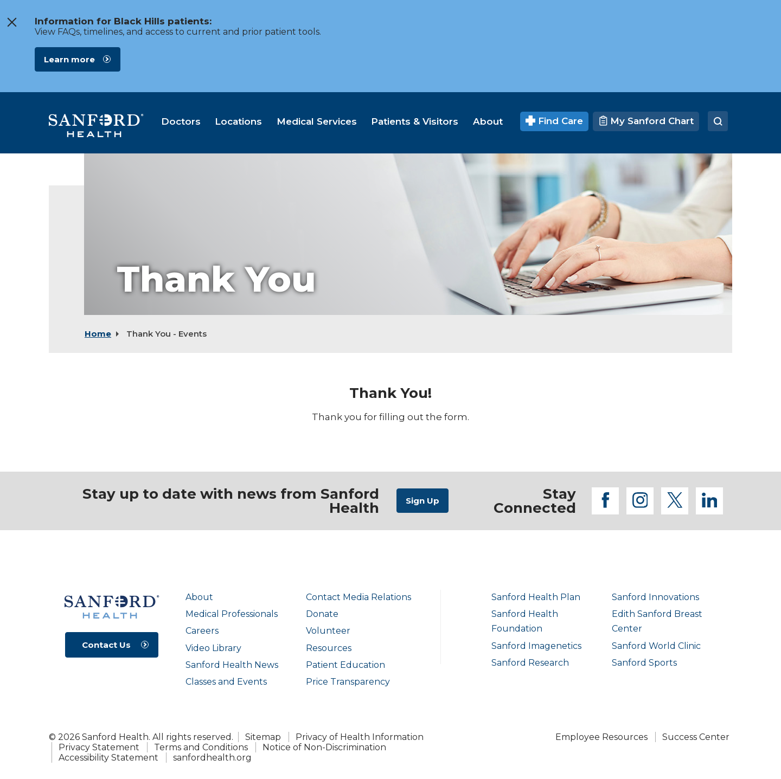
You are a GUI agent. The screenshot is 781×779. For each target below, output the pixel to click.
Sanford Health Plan (535, 597)
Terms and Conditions (201, 747)
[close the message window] (11, 22)
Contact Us (106, 645)
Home (98, 334)
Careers (202, 631)
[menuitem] (180, 121)
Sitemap (263, 737)
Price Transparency (348, 682)
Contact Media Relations (358, 597)
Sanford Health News (231, 665)
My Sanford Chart (646, 120)
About (199, 597)
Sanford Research (530, 663)
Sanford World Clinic (656, 646)
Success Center (695, 737)
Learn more (69, 59)
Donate (322, 614)
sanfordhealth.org (212, 757)
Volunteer (328, 631)
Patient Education (345, 665)
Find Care (555, 120)
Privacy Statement (99, 747)
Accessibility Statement (108, 757)
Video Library (213, 648)
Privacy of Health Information (360, 737)
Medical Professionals (231, 614)
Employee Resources (601, 737)
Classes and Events (226, 682)
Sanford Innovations (655, 597)
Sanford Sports (644, 663)
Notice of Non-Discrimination (324, 747)
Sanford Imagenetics (536, 646)
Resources (328, 648)
